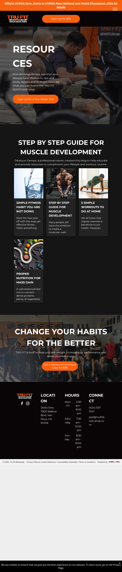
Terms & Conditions (87, 462)
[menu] (115, 9)
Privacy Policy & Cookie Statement (41, 462)
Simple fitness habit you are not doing (28, 207)
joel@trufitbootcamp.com (96, 421)
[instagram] (27, 404)
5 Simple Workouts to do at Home (92, 207)
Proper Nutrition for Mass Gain (28, 278)
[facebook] (21, 404)
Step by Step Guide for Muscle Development (60, 209)
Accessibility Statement (67, 462)
